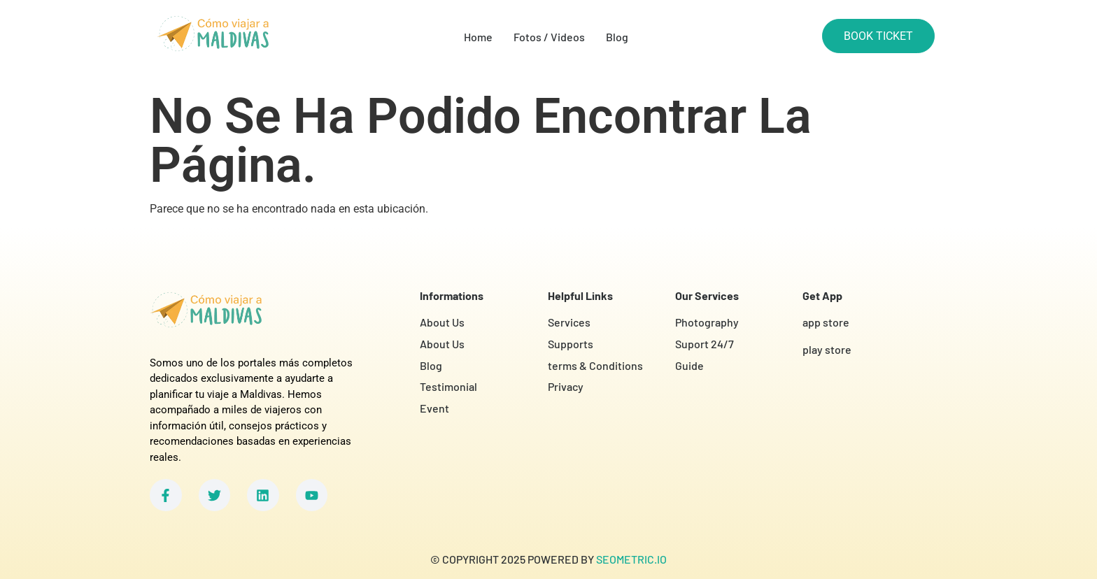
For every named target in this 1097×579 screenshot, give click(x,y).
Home (478, 36)
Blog (617, 36)
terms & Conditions (595, 365)
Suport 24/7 (704, 343)
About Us (442, 322)
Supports (570, 343)
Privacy (565, 386)
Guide (689, 365)
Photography (707, 322)
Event (434, 408)
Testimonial (448, 386)
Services (569, 322)
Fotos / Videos (549, 36)
